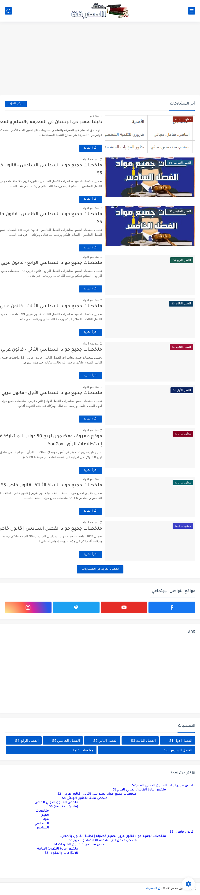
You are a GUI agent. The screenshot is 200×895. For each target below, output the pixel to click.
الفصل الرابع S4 (27, 740)
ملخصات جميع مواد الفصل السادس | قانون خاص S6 (66, 528)
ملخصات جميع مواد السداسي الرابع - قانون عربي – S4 (66, 263)
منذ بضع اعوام (110, 159)
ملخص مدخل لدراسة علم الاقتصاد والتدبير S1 (103, 840)
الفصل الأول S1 (180, 740)
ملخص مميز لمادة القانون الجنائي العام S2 (163, 785)
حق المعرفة (154, 888)
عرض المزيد (15, 103)
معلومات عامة (83, 750)
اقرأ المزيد (110, 148)
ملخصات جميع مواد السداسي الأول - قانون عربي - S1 (67, 393)
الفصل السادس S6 (178, 750)
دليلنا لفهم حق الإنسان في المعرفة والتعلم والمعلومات (64, 122)
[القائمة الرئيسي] (191, 11)
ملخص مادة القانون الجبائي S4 (84, 798)
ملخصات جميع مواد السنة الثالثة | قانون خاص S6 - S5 (66, 485)
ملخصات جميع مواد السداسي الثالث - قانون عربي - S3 (66, 306)
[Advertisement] (100, 59)
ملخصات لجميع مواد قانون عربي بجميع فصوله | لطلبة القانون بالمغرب (112, 836)
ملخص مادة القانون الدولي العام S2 (139, 790)
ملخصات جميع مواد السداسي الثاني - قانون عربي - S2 (67, 349)
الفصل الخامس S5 (66, 740)
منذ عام (113, 116)
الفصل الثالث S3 (143, 740)
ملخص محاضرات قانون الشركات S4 (80, 844)
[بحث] (8, 11)
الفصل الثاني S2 (105, 740)
